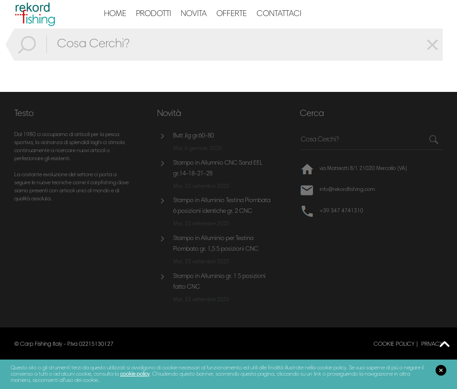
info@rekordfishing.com (347, 189)
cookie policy (394, 344)
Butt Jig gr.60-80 (193, 136)
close (441, 370)
